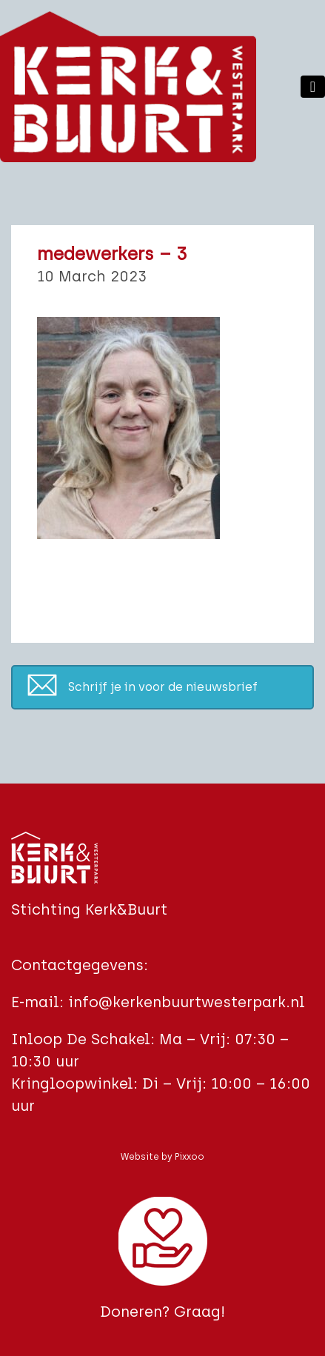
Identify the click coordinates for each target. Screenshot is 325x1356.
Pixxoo (189, 1157)
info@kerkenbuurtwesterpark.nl (186, 1002)
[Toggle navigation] (313, 87)
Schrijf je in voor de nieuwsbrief (163, 687)
